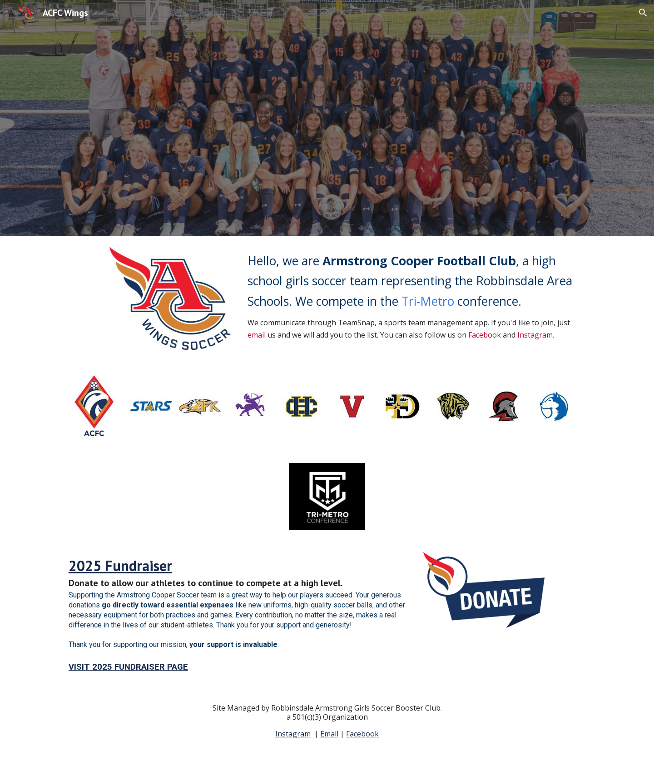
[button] (643, 13)
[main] (416, 296)
